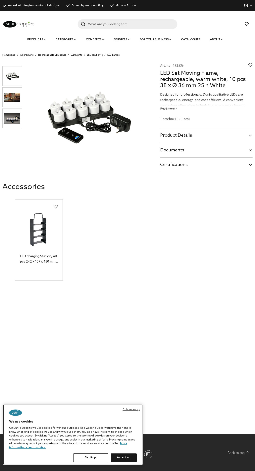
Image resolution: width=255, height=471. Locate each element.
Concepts (94, 39)
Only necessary (131, 409)
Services (120, 39)
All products (26, 55)
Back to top (238, 453)
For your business (154, 39)
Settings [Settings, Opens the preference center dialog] (90, 457)
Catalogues (190, 39)
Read (167, 109)
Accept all (123, 457)
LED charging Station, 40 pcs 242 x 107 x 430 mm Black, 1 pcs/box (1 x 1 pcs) (38, 259)
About (215, 39)
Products (35, 39)
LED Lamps (113, 55)
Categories (65, 39)
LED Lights (76, 55)
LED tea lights (95, 55)
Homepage (8, 55)
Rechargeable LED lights (52, 55)
